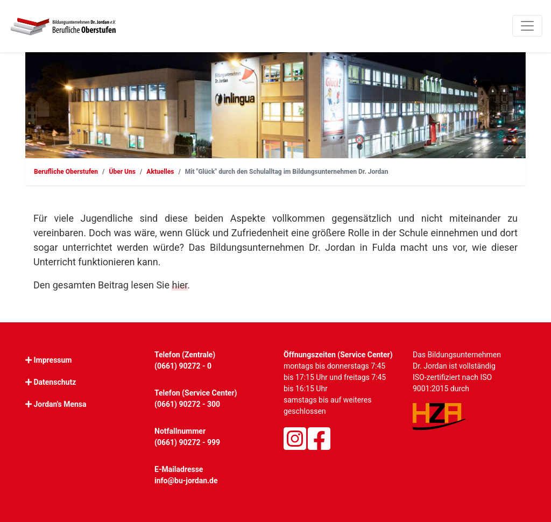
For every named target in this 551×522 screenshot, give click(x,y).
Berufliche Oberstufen (66, 171)
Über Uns (122, 171)
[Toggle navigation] (527, 26)
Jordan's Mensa (59, 404)
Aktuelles (160, 171)
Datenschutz (54, 382)
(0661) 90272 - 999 (187, 442)
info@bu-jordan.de (186, 480)
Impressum (52, 360)
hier (180, 285)
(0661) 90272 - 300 (187, 404)
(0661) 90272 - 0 (182, 366)
